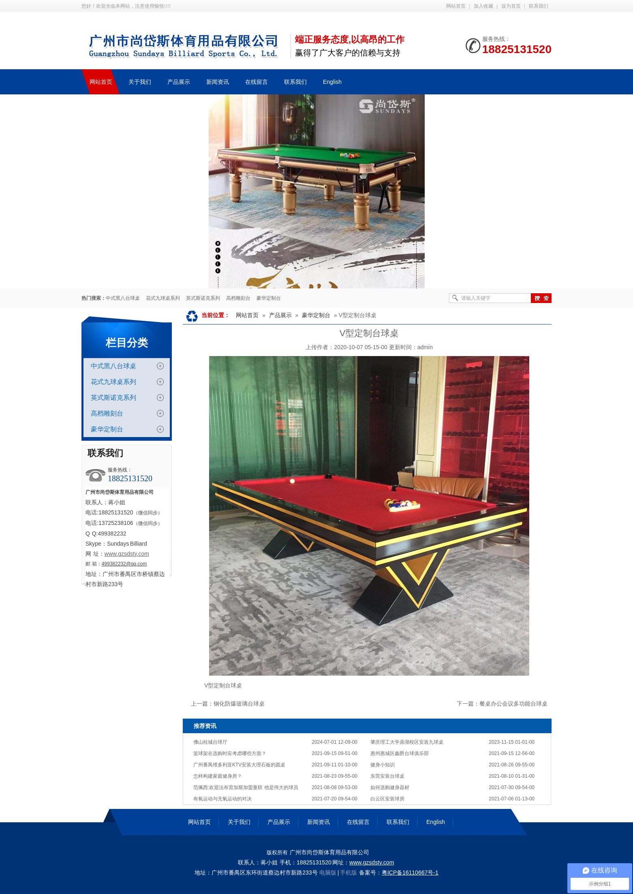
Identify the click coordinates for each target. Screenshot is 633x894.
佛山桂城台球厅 (210, 742)
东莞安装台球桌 (387, 776)
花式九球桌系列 (163, 298)
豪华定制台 (269, 298)
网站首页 (456, 6)
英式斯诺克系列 (203, 298)
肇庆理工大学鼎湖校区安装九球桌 (406, 742)
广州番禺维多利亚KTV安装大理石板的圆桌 (239, 765)
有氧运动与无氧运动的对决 (222, 799)
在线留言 (358, 822)
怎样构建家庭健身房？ (217, 776)
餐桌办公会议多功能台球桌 (513, 703)
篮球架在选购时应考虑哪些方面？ (229, 753)
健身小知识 (382, 765)
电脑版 (327, 872)
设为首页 (511, 6)
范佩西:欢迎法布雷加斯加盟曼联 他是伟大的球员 (245, 787)
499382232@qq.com (124, 564)
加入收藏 (483, 6)
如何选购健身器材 (389, 787)
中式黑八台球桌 (123, 298)
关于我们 (239, 822)
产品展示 (280, 315)
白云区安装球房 (387, 799)
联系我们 (538, 6)
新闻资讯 (318, 822)
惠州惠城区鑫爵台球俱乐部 (399, 753)
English (435, 822)
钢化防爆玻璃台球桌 (239, 703)
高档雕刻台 (238, 298)
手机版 (348, 872)
